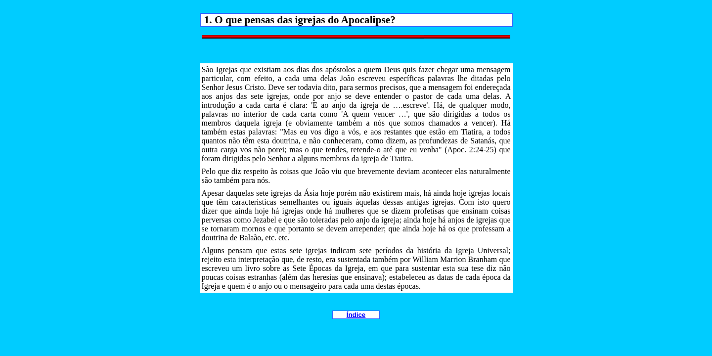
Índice (356, 314)
